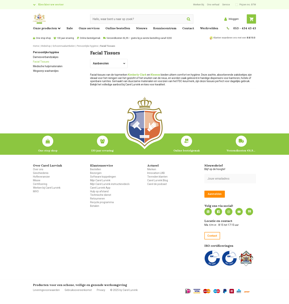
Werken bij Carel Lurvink (46, 187)
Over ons (38, 169)
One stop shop (43, 38)
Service (226, 4)
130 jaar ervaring (65, 38)
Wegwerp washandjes (46, 70)
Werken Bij (198, 4)
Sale (70, 28)
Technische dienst (100, 194)
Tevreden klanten (157, 176)
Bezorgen (96, 173)
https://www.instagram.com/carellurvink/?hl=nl (228, 211)
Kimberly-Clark (137, 74)
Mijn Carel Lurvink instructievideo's (110, 184)
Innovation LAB (156, 173)
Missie (36, 180)
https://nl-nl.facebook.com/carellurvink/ (218, 211)
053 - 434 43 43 (244, 28)
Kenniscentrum (164, 28)
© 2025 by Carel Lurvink (124, 290)
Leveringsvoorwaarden (46, 290)
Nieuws (141, 28)
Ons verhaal (213, 4)
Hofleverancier (41, 176)
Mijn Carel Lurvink (100, 180)
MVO (36, 191)
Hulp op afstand (99, 191)
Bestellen (95, 169)
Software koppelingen (103, 176)
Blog (249, 211)
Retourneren (97, 198)
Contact (188, 28)
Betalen (94, 205)
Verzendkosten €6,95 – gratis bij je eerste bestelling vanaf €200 (139, 38)
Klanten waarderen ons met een (229, 37)
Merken (151, 169)
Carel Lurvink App (100, 187)
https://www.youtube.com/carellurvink (239, 211)
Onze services (89, 28)
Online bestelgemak (90, 38)
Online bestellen (117, 28)
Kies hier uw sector (51, 4)
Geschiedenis (40, 173)
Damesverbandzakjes (45, 57)
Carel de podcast (157, 184)
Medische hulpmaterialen (47, 66)
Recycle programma (102, 202)
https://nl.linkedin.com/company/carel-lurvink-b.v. (208, 211)
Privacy (101, 290)
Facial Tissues (41, 61)
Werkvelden (209, 28)
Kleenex (155, 74)
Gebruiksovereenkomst (78, 290)
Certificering (40, 184)
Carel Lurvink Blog (157, 180)
